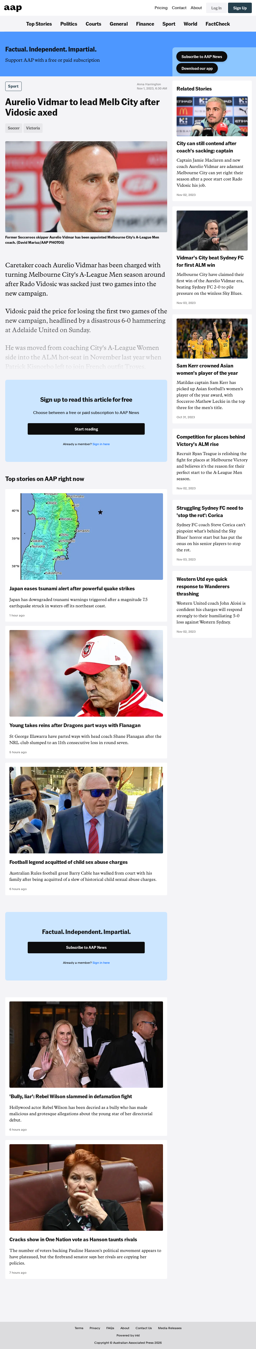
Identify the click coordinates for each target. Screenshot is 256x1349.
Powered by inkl (128, 1335)
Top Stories (39, 23)
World (190, 23)
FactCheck (218, 23)
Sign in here (101, 444)
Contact (179, 7)
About (196, 7)
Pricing (161, 7)
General (119, 23)
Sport (168, 23)
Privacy (95, 1328)
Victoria (33, 128)
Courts (93, 23)
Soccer (14, 128)
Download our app (197, 68)
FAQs (110, 1328)
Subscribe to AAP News (202, 56)
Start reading (86, 429)
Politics (68, 23)
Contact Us (144, 1328)
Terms (79, 1328)
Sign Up (240, 7)
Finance (145, 23)
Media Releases (170, 1328)
